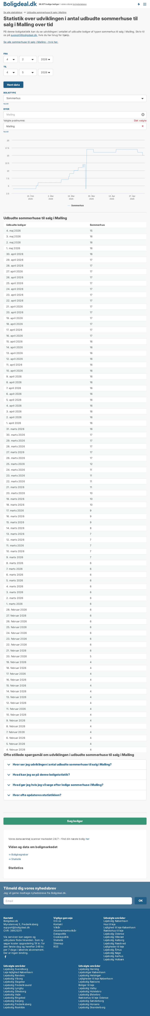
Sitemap (58, 943)
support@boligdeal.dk (24, 35)
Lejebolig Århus (113, 949)
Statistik (58, 940)
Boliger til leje (86, 984)
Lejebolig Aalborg (114, 940)
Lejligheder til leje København (96, 978)
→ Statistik (14, 859)
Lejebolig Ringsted (14, 997)
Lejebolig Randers (14, 975)
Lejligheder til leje (114, 946)
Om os (57, 920)
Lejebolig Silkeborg (15, 991)
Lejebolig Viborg (13, 978)
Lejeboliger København (92, 972)
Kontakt (57, 924)
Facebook (5, 957)
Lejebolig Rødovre (89, 981)
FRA (6, 53)
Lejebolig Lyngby (14, 988)
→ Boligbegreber (18, 854)
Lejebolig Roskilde (14, 1007)
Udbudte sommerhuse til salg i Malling (46, 12)
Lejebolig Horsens (89, 1004)
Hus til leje (109, 924)
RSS (55, 946)
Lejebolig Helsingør (90, 975)
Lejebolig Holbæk (114, 959)
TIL (5, 66)
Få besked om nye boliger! (138, 4)
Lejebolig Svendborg (16, 969)
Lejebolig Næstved (115, 943)
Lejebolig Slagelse (14, 981)
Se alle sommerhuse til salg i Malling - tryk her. (31, 41)
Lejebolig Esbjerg (14, 1000)
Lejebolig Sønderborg (91, 1000)
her (88, 838)
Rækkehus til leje (113, 930)
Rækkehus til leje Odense (93, 997)
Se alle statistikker (13, 12)
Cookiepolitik (61, 936)
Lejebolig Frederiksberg (18, 1004)
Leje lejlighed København (18, 972)
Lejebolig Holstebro (90, 991)
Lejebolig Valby (88, 988)
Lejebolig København (116, 920)
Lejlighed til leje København (120, 927)
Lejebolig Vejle (12, 994)
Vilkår (56, 927)
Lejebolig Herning (89, 969)
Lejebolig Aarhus (113, 956)
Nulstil (6, 104)
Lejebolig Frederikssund (18, 984)
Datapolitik (59, 933)
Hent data (13, 84)
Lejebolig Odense (114, 933)
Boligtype (10, 92)
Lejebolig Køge (112, 952)
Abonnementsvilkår (64, 930)
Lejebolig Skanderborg (92, 1007)
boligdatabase (80, 4)
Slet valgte (140, 120)
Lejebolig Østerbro (89, 994)
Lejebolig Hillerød (114, 936)
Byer (6, 109)
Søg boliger (75, 821)
